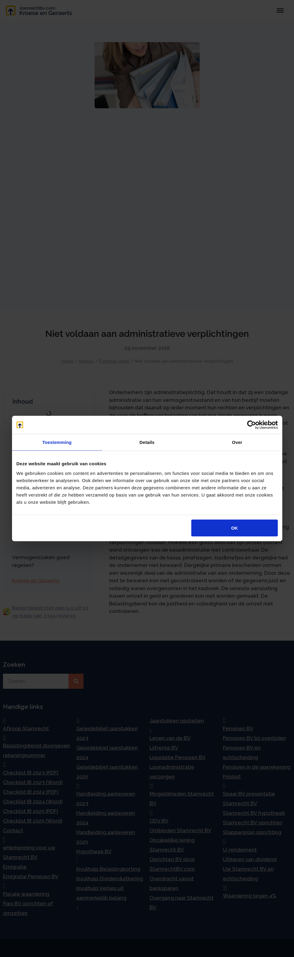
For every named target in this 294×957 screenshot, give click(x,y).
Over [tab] (237, 442)
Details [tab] (147, 442)
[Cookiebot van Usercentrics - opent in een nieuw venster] (251, 424)
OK (234, 527)
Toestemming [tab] (57, 442)
